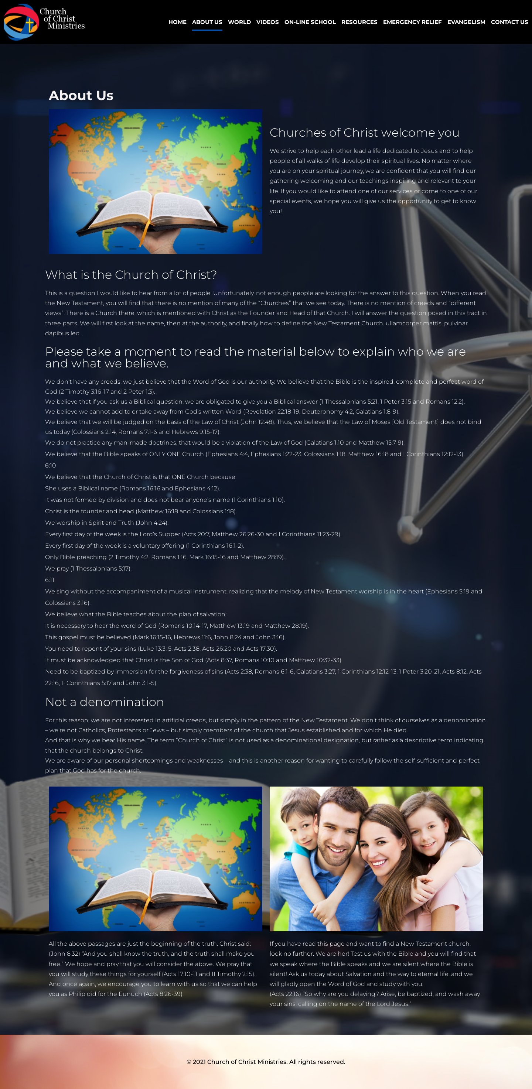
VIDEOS (267, 21)
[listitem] (266, 448)
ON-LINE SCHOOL (310, 21)
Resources (359, 21)
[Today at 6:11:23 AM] (49, 579)
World (239, 21)
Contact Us (509, 21)
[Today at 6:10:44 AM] (50, 465)
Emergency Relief (412, 21)
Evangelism (466, 21)
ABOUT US (207, 21)
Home (177, 21)
